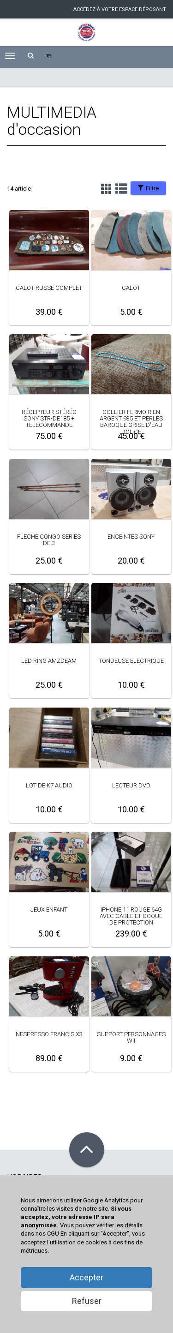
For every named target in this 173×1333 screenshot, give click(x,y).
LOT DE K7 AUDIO (49, 785)
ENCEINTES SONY (131, 536)
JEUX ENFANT (48, 909)
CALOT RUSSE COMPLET (49, 287)
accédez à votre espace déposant (119, 9)
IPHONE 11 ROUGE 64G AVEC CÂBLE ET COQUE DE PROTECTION (131, 916)
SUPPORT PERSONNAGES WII (131, 1037)
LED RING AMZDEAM (49, 660)
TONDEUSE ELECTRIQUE (131, 660)
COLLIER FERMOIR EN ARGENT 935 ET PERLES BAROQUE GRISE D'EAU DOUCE (131, 421)
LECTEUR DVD (131, 785)
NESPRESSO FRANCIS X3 (49, 1034)
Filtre (148, 188)
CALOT (131, 287)
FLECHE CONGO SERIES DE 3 (49, 539)
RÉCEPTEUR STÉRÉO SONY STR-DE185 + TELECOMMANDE (49, 418)
